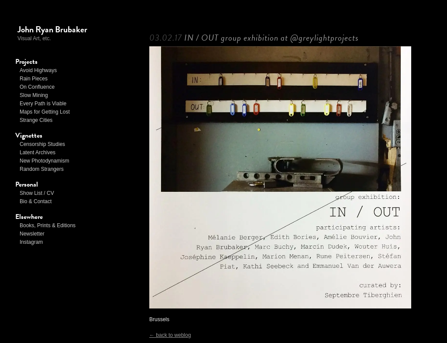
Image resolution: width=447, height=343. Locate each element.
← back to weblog (170, 335)
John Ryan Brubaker (52, 29)
